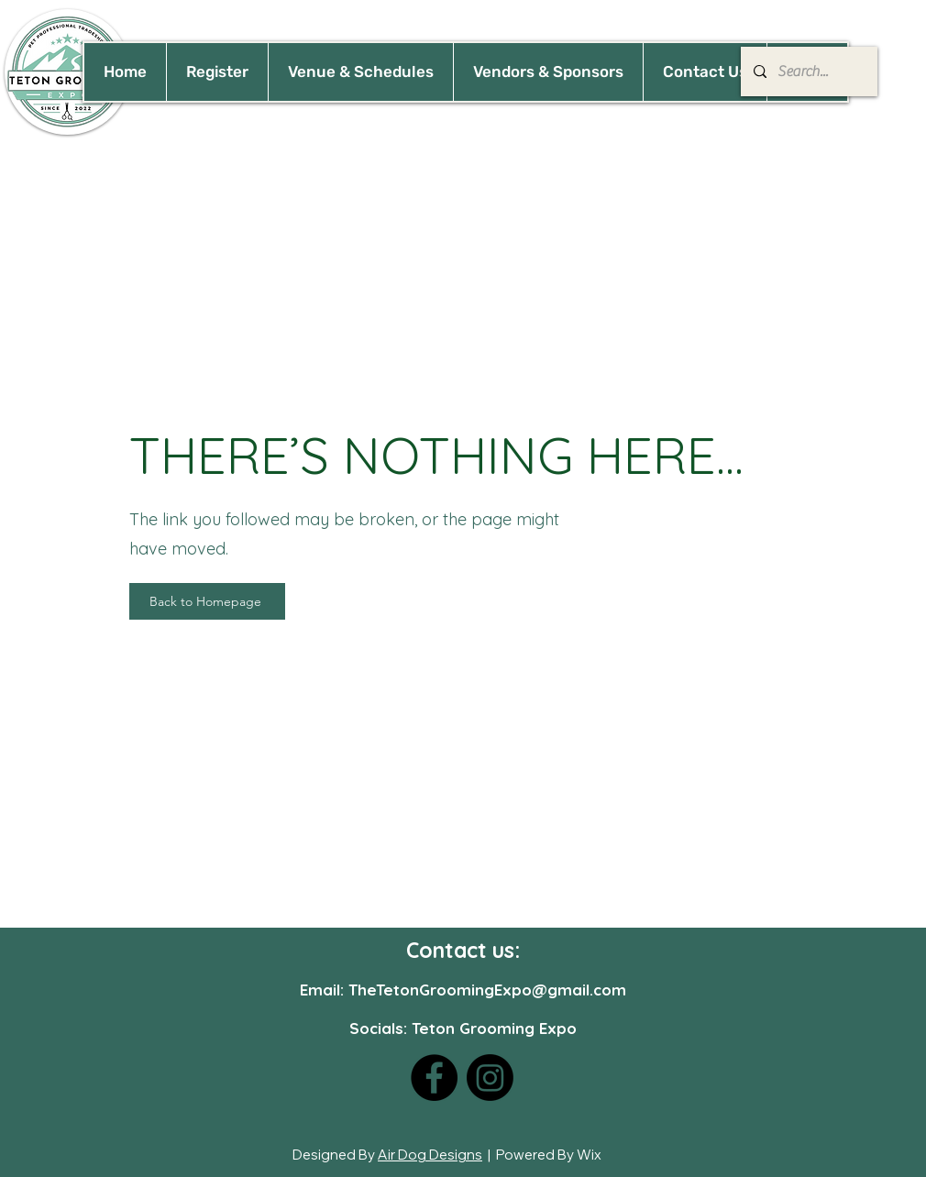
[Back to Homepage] (207, 601)
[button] (360, 72)
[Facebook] (434, 1077)
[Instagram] (490, 1077)
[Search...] (808, 71)
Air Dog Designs (430, 1154)
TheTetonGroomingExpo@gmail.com (487, 989)
